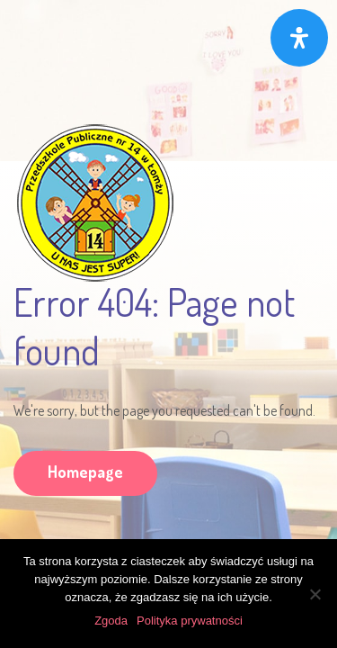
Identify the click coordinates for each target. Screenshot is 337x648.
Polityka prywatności (190, 620)
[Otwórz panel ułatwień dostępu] (299, 38)
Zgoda (111, 620)
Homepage (85, 472)
